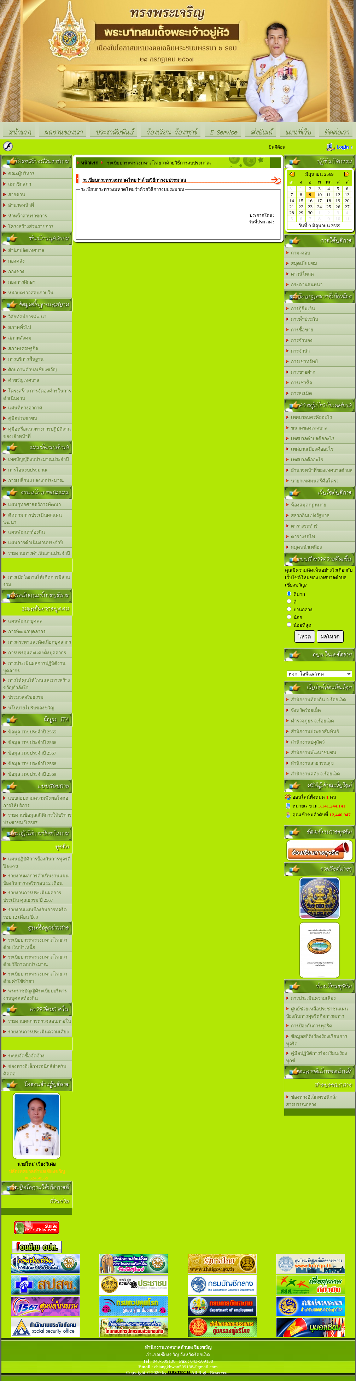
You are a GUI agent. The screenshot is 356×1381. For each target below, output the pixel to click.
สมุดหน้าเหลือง (304, 547)
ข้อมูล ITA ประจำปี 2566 (30, 742)
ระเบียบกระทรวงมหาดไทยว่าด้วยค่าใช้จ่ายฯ (35, 977)
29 (301, 212)
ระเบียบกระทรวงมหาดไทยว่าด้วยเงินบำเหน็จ (35, 943)
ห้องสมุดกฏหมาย (306, 505)
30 (310, 212)
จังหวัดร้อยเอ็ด (303, 710)
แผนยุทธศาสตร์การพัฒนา (32, 504)
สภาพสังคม (17, 338)
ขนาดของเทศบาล (307, 428)
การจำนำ (298, 351)
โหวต (304, 637)
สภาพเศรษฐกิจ (21, 348)
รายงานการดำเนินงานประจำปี (36, 553)
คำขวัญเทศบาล (21, 380)
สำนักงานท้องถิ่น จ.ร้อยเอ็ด (316, 699)
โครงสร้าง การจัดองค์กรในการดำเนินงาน (37, 394)
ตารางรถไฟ (300, 536)
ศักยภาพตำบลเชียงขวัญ (30, 369)
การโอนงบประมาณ (25, 470)
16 (310, 200)
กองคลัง (14, 261)
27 (347, 206)
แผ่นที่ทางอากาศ (22, 407)
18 (328, 200)
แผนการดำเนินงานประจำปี (33, 542)
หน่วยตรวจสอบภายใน (28, 292)
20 (347, 200)
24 (319, 206)
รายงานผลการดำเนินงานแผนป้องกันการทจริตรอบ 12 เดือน (36, 879)
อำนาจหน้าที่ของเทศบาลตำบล (319, 470)
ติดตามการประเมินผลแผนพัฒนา (32, 518)
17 (319, 200)
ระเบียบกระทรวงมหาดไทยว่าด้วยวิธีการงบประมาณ (35, 960)
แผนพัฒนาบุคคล (23, 621)
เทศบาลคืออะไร (304, 459)
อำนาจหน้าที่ (18, 205)
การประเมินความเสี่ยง (311, 998)
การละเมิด (299, 393)
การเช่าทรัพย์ (302, 361)
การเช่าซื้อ (299, 382)
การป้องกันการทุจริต (309, 1025)
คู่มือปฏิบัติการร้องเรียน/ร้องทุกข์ (316, 1057)
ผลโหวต (330, 637)
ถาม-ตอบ (298, 253)
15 (301, 200)
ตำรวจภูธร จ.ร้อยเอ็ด (310, 720)
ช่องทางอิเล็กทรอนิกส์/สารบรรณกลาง (311, 1100)
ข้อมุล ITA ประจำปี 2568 (30, 763)
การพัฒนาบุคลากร (24, 631)
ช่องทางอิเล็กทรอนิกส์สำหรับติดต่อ (34, 1070)
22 (301, 206)
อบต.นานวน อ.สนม (319, 674)
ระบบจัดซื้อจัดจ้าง (24, 1055)
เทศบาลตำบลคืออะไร (310, 438)
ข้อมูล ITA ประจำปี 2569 (30, 774)
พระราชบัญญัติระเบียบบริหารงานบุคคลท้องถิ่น (35, 994)
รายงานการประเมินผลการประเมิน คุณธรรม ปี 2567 (32, 896)
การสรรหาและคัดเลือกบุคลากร (37, 642)
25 (328, 206)
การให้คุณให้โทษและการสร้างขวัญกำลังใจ (36, 684)
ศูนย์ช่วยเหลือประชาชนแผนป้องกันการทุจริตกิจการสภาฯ (317, 1012)
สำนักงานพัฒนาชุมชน (311, 752)
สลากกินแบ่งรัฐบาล (308, 515)
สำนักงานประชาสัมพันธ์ (312, 731)
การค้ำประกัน (302, 319)
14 (291, 200)
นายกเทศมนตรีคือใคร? (312, 481)
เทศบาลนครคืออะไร (309, 417)
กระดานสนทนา (304, 284)
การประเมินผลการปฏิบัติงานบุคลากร (34, 667)
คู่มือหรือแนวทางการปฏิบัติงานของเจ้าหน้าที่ (37, 432)
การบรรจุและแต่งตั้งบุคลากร (34, 652)
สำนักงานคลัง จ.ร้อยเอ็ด (313, 773)
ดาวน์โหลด (300, 274)
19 (337, 200)
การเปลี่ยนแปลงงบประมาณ (33, 480)
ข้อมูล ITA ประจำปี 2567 (30, 753)
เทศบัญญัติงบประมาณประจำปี (36, 459)
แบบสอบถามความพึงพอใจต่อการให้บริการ (36, 801)
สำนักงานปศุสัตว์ (305, 742)
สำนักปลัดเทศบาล (24, 250)
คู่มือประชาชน (20, 418)
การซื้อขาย (300, 329)
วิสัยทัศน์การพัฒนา (25, 316)
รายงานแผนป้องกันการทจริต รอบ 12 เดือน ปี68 (35, 913)
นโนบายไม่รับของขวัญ (28, 707)
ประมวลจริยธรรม (23, 697)
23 (310, 206)
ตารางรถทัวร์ (302, 526)
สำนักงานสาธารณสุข (310, 763)
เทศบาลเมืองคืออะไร (310, 449)
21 (291, 206)
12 (337, 194)
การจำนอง (299, 340)
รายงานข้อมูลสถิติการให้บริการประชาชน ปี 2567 (37, 818)
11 (328, 194)
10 (319, 194)
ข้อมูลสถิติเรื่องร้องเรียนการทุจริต (317, 1040)
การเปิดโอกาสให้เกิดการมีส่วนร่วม (36, 581)
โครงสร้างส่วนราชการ (28, 226)
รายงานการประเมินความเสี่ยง (36, 1031)
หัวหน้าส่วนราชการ (25, 215)
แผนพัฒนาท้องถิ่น (24, 532)
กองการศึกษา (19, 282)
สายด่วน (14, 194)
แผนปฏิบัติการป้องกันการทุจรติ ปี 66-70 (37, 862)
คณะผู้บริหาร (19, 173)
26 (337, 206)
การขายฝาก (301, 372)
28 (291, 212)
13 (347, 194)
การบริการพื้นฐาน (23, 359)
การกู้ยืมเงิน (300, 308)
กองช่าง (14, 271)
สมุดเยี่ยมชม (301, 263)
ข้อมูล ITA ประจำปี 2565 (30, 731)
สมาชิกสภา (17, 184)
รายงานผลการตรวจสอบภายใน (37, 1021)
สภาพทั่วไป (17, 327)
